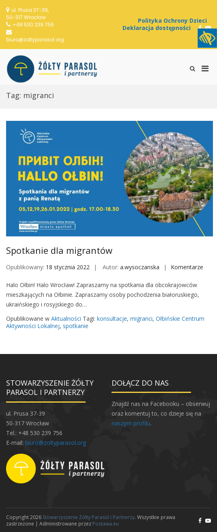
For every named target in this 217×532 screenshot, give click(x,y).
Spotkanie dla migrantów (59, 250)
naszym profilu (131, 423)
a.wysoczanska (139, 267)
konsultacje (112, 318)
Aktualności (66, 318)
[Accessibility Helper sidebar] (207, 38)
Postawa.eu (105, 523)
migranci (141, 318)
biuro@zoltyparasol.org (35, 39)
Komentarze (187, 267)
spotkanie (75, 326)
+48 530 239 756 (33, 24)
